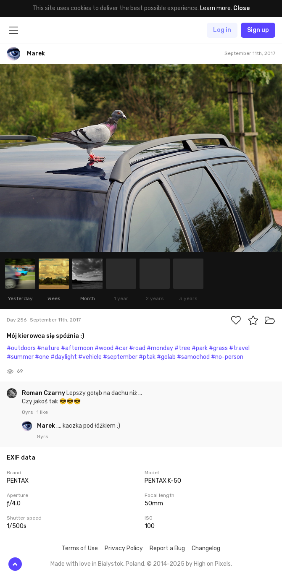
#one (42, 357)
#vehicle (90, 357)
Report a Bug (167, 548)
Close (241, 8)
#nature (48, 348)
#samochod (193, 357)
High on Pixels (212, 563)
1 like (42, 412)
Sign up (258, 30)
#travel (239, 348)
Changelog (206, 548)
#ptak (147, 357)
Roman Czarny (44, 393)
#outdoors (21, 348)
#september (120, 357)
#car (121, 348)
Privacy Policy (124, 548)
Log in (222, 30)
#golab (166, 357)
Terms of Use (80, 548)
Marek (46, 425)
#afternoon (77, 348)
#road (137, 348)
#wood (104, 348)
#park (200, 348)
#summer (20, 357)
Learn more (215, 8)
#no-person (227, 357)
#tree (182, 348)
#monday (160, 348)
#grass (218, 348)
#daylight (63, 357)
